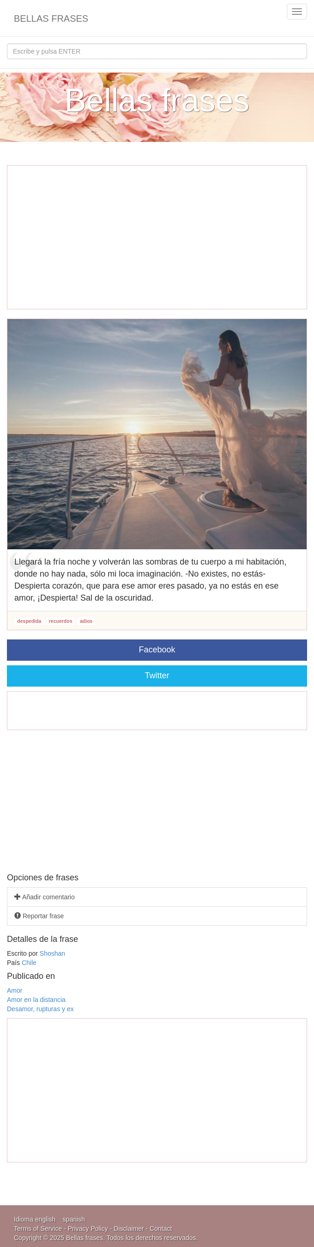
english (45, 1219)
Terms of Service (38, 1228)
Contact (161, 1228)
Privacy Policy (88, 1228)
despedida (29, 621)
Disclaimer (129, 1228)
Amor (14, 990)
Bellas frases (51, 18)
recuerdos (60, 621)
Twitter (157, 675)
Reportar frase (39, 916)
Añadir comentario (44, 897)
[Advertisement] (157, 237)
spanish (74, 1219)
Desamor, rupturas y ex (40, 1009)
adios (86, 621)
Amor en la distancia (36, 999)
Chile (29, 962)
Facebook (157, 649)
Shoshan (52, 953)
